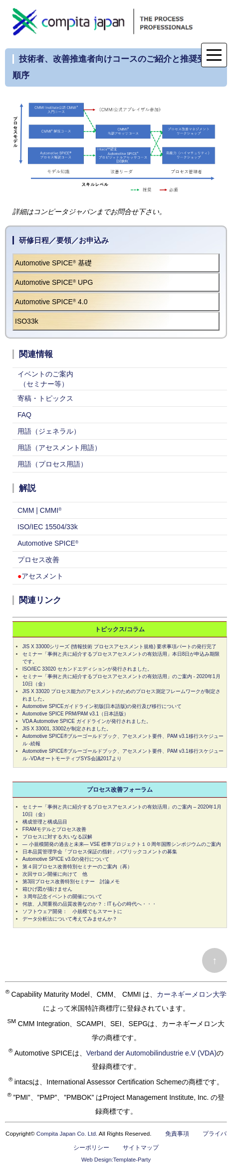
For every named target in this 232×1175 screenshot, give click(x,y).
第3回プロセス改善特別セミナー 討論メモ (71, 881)
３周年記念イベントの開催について (62, 896)
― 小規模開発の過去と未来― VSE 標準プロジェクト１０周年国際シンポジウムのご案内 (121, 844)
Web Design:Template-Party (116, 1160)
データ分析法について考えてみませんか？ (69, 919)
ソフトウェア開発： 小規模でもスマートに (72, 911)
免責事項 (177, 1133)
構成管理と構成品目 (44, 821)
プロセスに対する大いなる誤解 (57, 836)
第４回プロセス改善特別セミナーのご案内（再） (77, 866)
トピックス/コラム (119, 629)
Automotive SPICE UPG (54, 282)
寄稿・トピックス (45, 398)
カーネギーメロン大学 (192, 994)
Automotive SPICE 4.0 (51, 302)
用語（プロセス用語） (52, 464)
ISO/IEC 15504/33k (47, 527)
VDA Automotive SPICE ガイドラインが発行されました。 (86, 721)
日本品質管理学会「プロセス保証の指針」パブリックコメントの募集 (99, 851)
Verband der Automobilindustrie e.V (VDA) (151, 1053)
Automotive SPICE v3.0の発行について (66, 859)
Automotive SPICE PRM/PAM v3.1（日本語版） (75, 713)
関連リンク (40, 600)
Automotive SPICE (47, 543)
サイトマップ (141, 1147)
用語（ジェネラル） (48, 431)
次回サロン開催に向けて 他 (54, 874)
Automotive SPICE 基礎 (53, 263)
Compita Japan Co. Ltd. (66, 1133)
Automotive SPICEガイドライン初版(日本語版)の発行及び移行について (102, 706)
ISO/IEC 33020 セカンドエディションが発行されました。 (87, 669)
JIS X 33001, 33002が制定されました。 (66, 728)
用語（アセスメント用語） (59, 448)
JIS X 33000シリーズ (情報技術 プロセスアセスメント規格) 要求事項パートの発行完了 (119, 646)
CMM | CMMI (39, 510)
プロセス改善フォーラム (120, 789)
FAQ (24, 415)
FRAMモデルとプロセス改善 (54, 829)
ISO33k (26, 321)
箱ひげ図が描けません (47, 889)
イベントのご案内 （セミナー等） (45, 379)
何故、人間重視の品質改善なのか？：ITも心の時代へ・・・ (89, 904)
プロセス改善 (38, 560)
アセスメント (40, 576)
